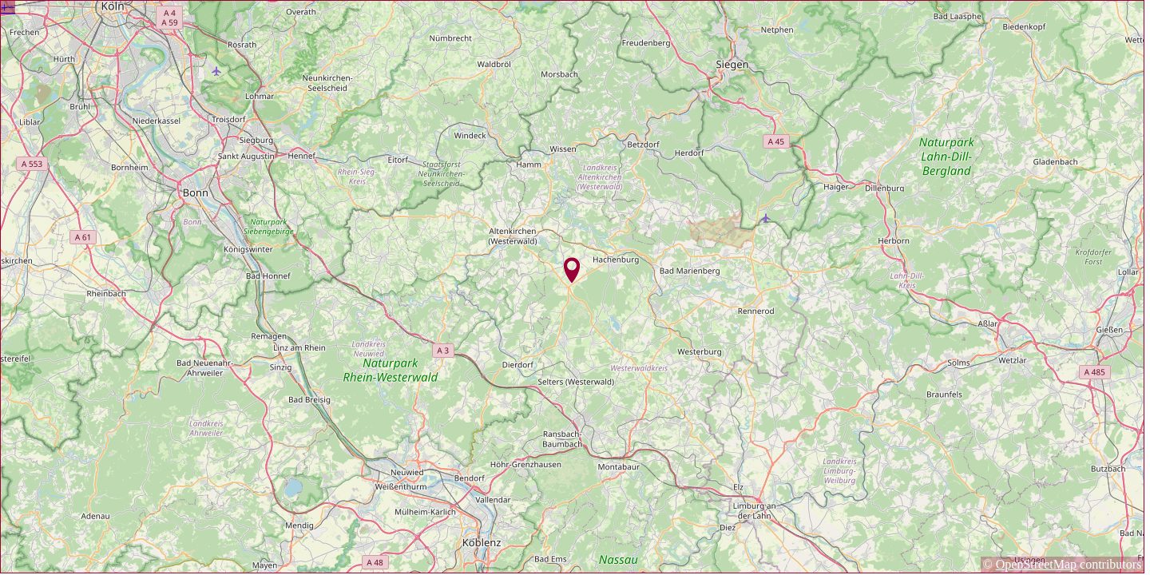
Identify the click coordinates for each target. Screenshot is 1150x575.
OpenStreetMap (1036, 564)
